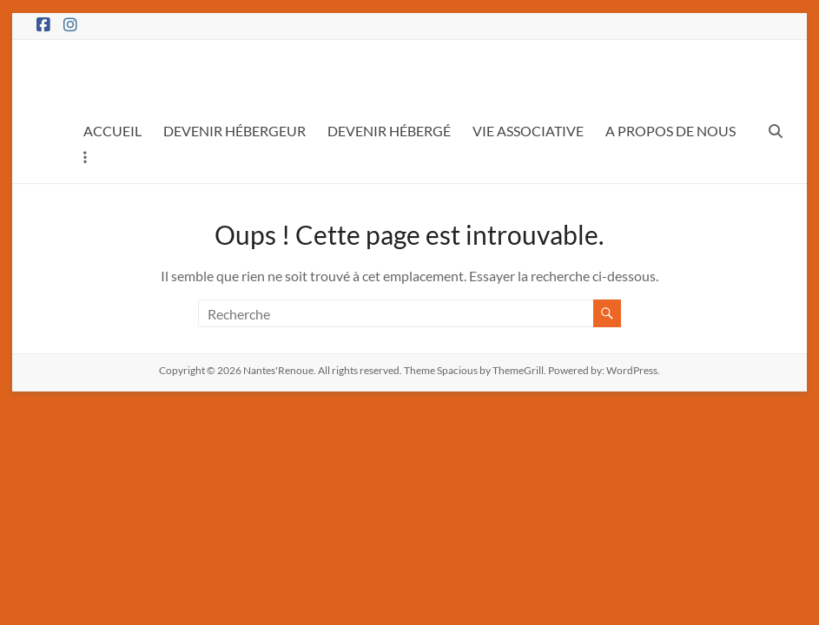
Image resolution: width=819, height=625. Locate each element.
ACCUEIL (112, 130)
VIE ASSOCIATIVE (528, 130)
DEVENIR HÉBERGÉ (389, 130)
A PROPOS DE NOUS (670, 130)
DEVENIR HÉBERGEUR (234, 130)
